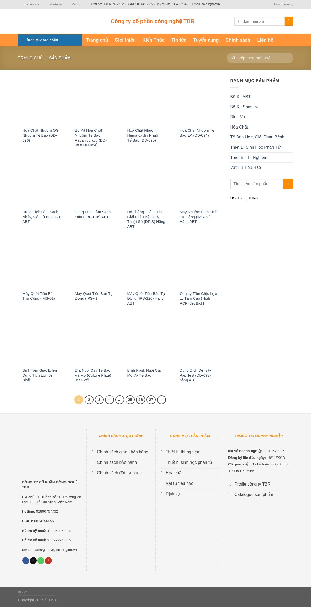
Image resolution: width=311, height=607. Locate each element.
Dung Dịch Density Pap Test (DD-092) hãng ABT (195, 375)
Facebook (28, 4)
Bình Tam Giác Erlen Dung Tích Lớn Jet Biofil (40, 375)
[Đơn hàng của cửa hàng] (260, 58)
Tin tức (178, 40)
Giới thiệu (125, 40)
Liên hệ (265, 40)
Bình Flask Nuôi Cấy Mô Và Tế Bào (144, 372)
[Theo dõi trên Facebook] (25, 560)
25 (130, 399)
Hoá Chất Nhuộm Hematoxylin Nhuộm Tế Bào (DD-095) (144, 135)
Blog (23, 592)
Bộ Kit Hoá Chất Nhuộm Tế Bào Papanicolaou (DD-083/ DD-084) (91, 137)
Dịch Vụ (237, 117)
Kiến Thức (154, 40)
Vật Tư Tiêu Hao (245, 167)
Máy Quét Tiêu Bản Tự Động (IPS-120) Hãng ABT (146, 298)
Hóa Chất (239, 127)
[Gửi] (289, 21)
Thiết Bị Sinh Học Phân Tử (255, 147)
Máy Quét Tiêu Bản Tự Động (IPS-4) (94, 296)
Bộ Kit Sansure (244, 107)
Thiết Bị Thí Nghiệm (249, 157)
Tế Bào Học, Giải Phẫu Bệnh (257, 137)
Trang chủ (97, 40)
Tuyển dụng (206, 40)
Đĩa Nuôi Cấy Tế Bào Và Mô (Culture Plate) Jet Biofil (93, 375)
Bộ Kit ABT (240, 96)
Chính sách (238, 40)
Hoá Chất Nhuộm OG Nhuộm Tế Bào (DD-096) (41, 135)
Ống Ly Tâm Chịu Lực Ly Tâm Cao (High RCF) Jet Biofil (198, 298)
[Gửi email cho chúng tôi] (33, 560)
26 (140, 399)
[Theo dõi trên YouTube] (48, 560)
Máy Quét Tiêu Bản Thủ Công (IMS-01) (39, 296)
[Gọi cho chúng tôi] (40, 560)
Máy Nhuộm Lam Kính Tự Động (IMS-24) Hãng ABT (198, 217)
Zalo (71, 4)
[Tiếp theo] (161, 399)
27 (151, 399)
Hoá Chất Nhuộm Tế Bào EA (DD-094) (197, 132)
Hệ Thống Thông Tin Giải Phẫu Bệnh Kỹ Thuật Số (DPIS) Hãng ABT (146, 219)
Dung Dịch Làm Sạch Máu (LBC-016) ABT (93, 214)
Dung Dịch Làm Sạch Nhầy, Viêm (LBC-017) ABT (41, 217)
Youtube (52, 4)
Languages (283, 4)
